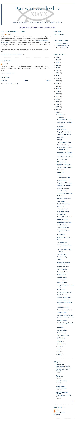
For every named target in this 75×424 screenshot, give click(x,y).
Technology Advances (63, 188)
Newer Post (4, 80)
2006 (57, 109)
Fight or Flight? (61, 332)
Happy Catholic (60, 386)
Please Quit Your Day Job (64, 198)
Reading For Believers (62, 43)
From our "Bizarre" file (63, 300)
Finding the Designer (62, 219)
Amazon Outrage (61, 214)
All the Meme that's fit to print (65, 156)
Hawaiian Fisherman (61, 388)
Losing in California (62, 272)
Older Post (48, 80)
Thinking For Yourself (63, 307)
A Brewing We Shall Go (63, 177)
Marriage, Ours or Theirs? (64, 297)
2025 (57, 60)
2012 (57, 94)
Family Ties (59, 382)
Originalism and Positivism (64, 183)
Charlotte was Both (61, 381)
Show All (72, 400)
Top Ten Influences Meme (64, 142)
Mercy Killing (61, 201)
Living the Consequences (64, 164)
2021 (57, 70)
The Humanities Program (62, 45)
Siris (57, 375)
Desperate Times (61, 180)
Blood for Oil (60, 206)
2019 (57, 75)
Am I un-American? (62, 209)
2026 (57, 57)
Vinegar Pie (60, 175)
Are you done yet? (62, 159)
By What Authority (62, 295)
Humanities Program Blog (62, 48)
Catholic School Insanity (63, 204)
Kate (4, 64)
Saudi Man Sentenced (63, 211)
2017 (57, 81)
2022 (57, 67)
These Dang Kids (61, 254)
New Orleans (60, 170)
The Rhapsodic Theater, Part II (65, 315)
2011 (57, 96)
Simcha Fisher (60, 364)
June (59, 351)
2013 (57, 91)
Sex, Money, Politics (62, 279)
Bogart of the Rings (62, 257)
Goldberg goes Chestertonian (65, 193)
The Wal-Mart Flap (62, 242)
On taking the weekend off (64, 292)
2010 (57, 99)
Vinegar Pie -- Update (63, 145)
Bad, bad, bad (60, 240)
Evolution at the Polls (63, 266)
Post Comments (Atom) (14, 84)
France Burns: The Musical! (64, 222)
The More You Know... (63, 225)
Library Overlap (61, 162)
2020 (57, 73)
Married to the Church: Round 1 (65, 317)
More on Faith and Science (64, 217)
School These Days (62, 190)
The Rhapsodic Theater (63, 335)
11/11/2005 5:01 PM (7, 73)
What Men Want (61, 274)
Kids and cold (60, 126)
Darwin (56, 410)
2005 (57, 112)
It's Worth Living (61, 129)
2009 (57, 101)
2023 (57, 65)
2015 (57, 86)
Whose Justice (61, 234)
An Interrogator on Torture (64, 119)
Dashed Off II (59, 376)
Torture (59, 259)
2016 (57, 83)
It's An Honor (60, 196)
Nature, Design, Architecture (64, 310)
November (60, 117)
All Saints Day (61, 338)
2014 (57, 88)
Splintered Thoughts (59, 412)
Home (26, 80)
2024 (57, 62)
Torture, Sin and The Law (64, 134)
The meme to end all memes (64, 167)
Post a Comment (5, 77)
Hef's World (60, 137)
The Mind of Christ (62, 330)
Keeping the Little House (63, 132)
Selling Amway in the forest (64, 185)
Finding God (60, 172)
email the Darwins (59, 34)
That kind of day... (62, 277)
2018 (57, 78)
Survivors (59, 139)
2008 (57, 104)
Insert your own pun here (63, 237)
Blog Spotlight (61, 289)
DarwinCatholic (37, 8)
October (60, 341)
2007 (57, 107)
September (60, 344)
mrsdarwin (57, 414)
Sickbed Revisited (62, 269)
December (60, 114)
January (60, 354)
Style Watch (60, 327)
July (59, 349)
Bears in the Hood (62, 282)
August (60, 346)
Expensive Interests (62, 320)
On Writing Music (62, 312)
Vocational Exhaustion (63, 227)
